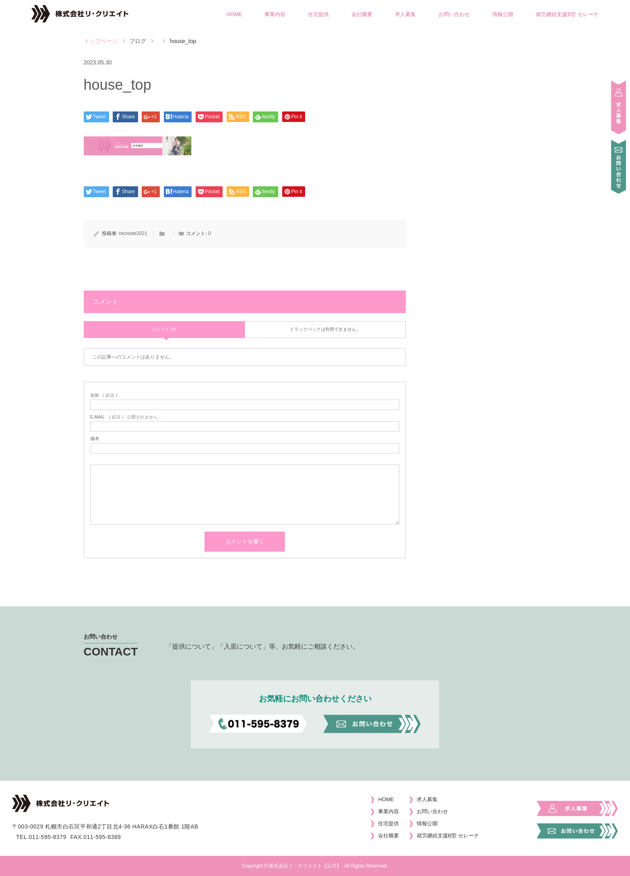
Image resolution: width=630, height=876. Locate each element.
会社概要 (361, 14)
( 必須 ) (103, 395)
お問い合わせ (454, 14)
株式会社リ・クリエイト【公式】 (305, 866)
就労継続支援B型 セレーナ (567, 14)
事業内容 (274, 14)
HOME (234, 14)
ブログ (137, 41)
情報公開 (502, 14)
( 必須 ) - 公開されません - (125, 417)
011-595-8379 (47, 837)
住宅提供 (318, 14)
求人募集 (405, 14)
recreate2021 (133, 233)
